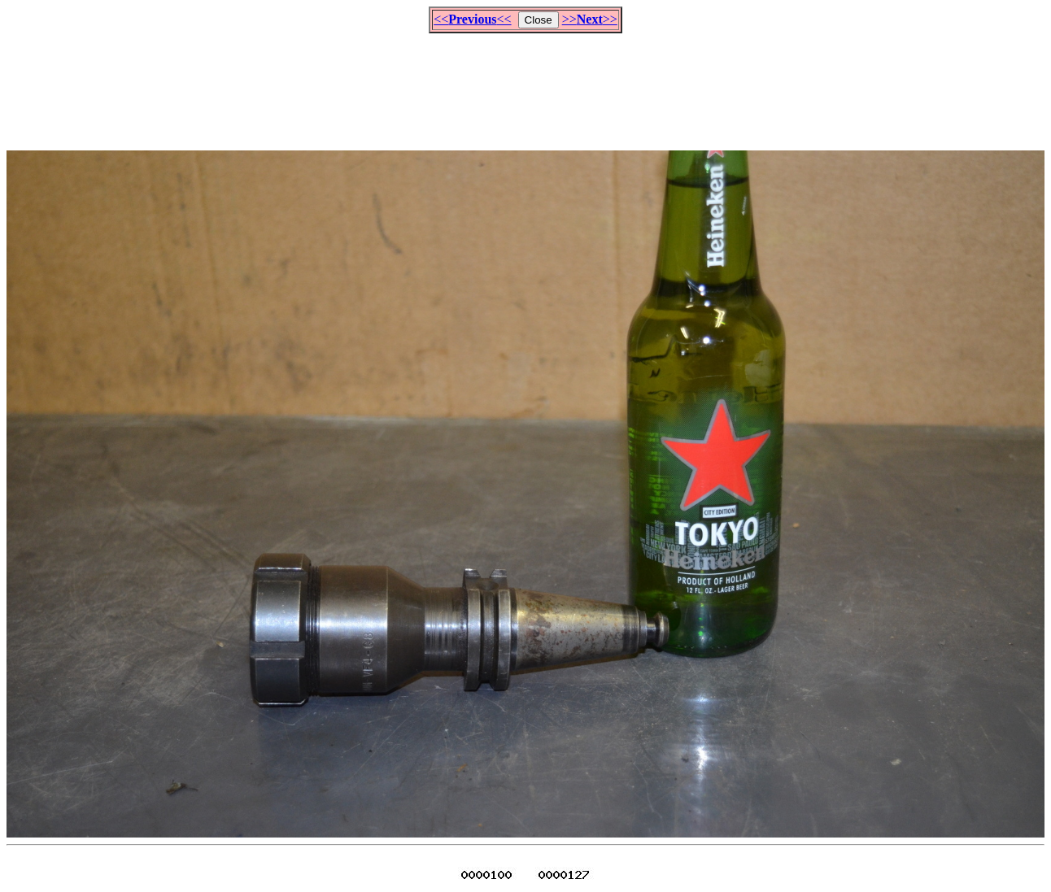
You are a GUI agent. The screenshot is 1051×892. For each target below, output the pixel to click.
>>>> (589, 19)
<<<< (472, 19)
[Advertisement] (525, 84)
